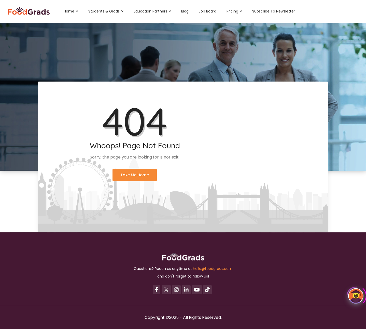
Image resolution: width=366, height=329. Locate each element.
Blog (185, 11)
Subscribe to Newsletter (273, 11)
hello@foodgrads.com (212, 268)
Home (71, 11)
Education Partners (152, 11)
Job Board (207, 11)
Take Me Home (134, 175)
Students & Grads (105, 11)
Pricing (234, 11)
